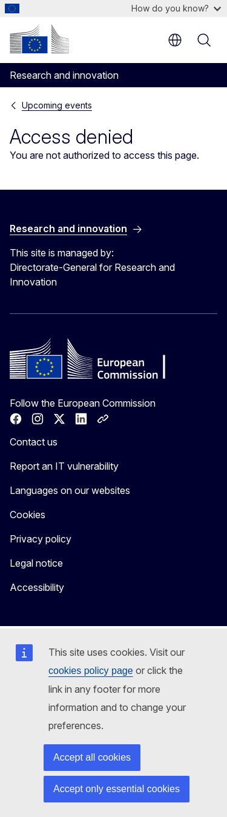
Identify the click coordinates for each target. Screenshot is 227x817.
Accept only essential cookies (116, 789)
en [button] (175, 40)
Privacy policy (40, 539)
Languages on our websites (70, 490)
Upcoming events (57, 105)
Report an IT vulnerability (64, 466)
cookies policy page (90, 670)
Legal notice (36, 563)
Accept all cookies (92, 757)
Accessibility (37, 587)
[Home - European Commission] (39, 38)
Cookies (27, 515)
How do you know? (176, 8)
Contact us (34, 442)
